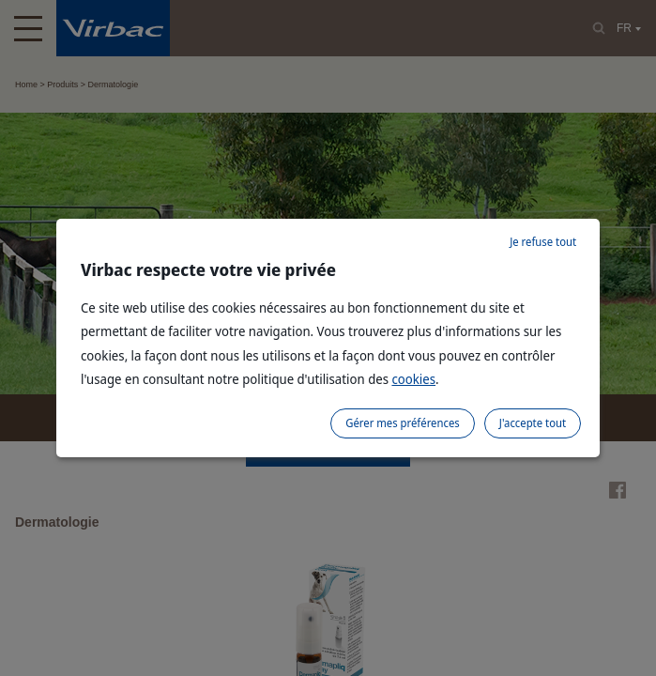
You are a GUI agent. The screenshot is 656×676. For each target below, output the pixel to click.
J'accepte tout (532, 423)
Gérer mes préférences (402, 423)
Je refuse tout (543, 242)
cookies (413, 379)
